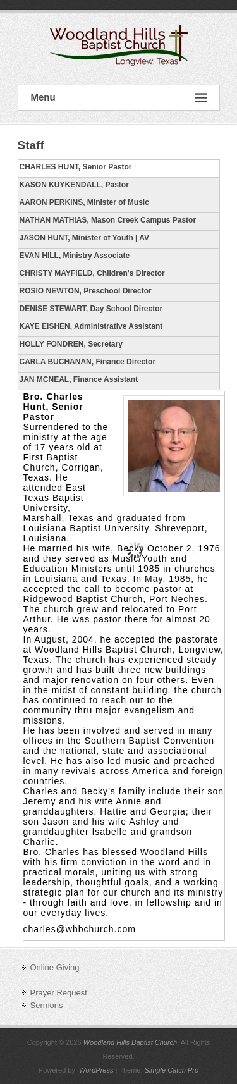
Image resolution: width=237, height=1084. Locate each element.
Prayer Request (58, 992)
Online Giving (55, 967)
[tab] (119, 168)
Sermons (46, 1005)
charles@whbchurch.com (79, 929)
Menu (119, 98)
